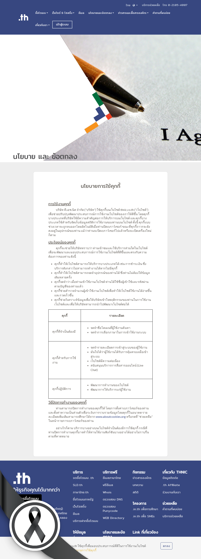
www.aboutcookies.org (111, 416)
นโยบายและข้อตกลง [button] (100, 13)
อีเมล (81, 13)
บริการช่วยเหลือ (151, 5)
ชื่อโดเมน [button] (40, 13)
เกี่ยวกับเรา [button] (41, 25)
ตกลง (166, 546)
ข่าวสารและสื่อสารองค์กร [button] (132, 13)
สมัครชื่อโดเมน (27, 498)
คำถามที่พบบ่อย (161, 13)
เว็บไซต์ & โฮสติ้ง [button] (62, 13)
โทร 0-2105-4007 (175, 5)
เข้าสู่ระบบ (62, 24)
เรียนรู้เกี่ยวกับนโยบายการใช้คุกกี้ (74, 550)
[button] (131, 5)
